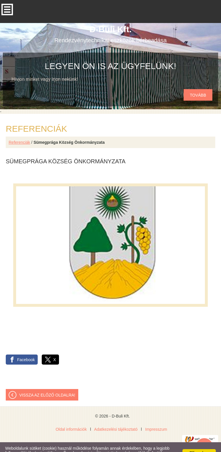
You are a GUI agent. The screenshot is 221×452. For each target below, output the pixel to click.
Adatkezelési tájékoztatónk (156, 446)
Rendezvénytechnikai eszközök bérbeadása (110, 22)
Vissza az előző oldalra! (47, 383)
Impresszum (156, 417)
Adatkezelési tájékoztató (116, 417)
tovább (198, 83)
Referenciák (19, 131)
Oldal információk (71, 417)
